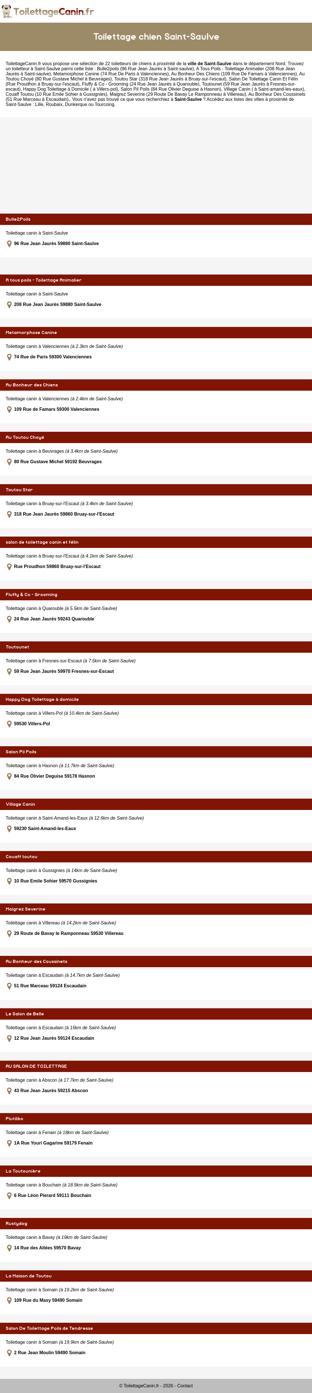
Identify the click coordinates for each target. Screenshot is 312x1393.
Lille (39, 104)
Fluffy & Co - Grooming (31, 594)
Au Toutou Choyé (25, 437)
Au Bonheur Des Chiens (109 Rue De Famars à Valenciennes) (234, 73)
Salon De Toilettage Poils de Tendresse (49, 1328)
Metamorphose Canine (31, 332)
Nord (280, 63)
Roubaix (54, 104)
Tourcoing (104, 104)
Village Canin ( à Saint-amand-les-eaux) (264, 89)
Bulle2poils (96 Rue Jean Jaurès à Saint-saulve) (145, 68)
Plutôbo (14, 1118)
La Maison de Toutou (29, 1276)
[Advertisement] (156, 165)
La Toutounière (23, 1171)
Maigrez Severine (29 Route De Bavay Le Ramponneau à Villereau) (178, 94)
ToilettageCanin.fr (23, 63)
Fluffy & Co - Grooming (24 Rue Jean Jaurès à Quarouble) (140, 84)
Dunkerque (76, 104)
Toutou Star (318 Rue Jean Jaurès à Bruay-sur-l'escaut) (170, 78)
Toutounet (17, 647)
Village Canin (20, 804)
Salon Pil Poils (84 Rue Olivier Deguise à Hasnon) (171, 89)
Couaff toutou (21, 856)
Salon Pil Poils (21, 752)
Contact (185, 1385)
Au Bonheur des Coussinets (36, 961)
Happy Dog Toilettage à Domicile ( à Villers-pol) (70, 89)
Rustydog (16, 1223)
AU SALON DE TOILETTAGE (36, 1066)
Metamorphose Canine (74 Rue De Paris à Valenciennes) (111, 73)
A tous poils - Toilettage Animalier (44, 280)
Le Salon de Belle (25, 1014)
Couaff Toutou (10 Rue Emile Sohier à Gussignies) (56, 94)
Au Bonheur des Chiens (32, 385)
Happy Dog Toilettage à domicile (42, 699)
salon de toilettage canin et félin (42, 542)
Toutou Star (19, 490)
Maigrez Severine (25, 909)
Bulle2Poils (18, 219)
